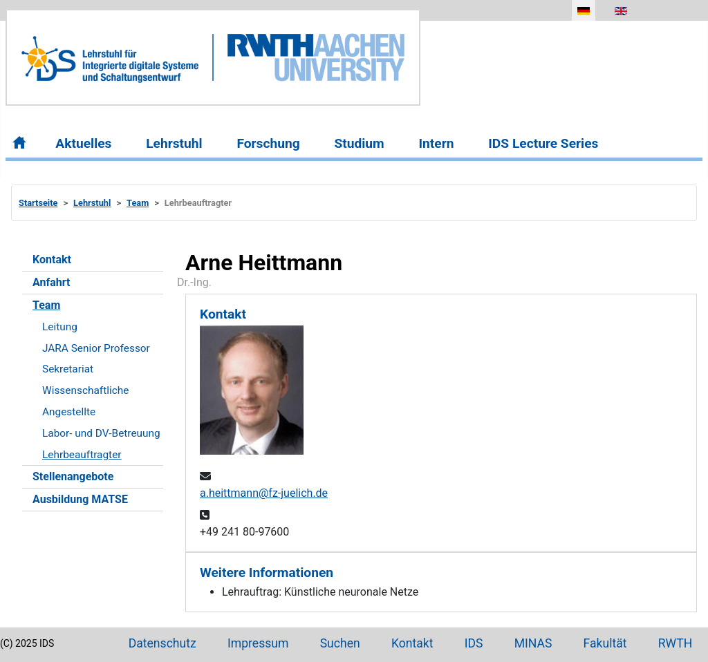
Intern (436, 143)
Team (46, 305)
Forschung (267, 143)
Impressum (258, 643)
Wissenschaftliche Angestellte (85, 401)
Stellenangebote (72, 476)
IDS (474, 643)
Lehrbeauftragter (82, 454)
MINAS (533, 643)
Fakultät (605, 643)
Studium (359, 143)
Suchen (340, 643)
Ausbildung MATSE (80, 499)
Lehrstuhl (174, 143)
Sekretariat (67, 369)
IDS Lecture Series (543, 143)
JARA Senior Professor (96, 348)
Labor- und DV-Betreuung (101, 433)
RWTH (675, 643)
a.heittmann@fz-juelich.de (264, 493)
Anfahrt (51, 282)
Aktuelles (83, 143)
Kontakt (51, 259)
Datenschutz (162, 643)
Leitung (59, 327)
